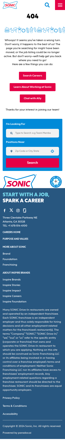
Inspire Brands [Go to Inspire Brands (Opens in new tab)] (12, 279)
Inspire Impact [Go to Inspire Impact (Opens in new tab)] (12, 290)
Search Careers (32, 75)
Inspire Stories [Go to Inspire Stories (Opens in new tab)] (11, 285)
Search (32, 162)
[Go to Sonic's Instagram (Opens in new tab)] (18, 210)
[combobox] (31, 151)
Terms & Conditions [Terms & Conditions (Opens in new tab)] (15, 406)
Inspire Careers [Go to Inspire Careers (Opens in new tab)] (12, 296)
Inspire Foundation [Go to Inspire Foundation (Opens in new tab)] (14, 301)
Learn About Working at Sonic (33, 87)
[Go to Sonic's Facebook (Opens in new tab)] (5, 210)
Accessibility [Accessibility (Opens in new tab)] (10, 414)
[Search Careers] (47, 5)
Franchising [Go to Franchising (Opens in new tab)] (10, 265)
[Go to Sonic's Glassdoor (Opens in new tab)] (25, 210)
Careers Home (11, 232)
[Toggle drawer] (60, 5)
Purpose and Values (15, 239)
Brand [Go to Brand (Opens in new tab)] (6, 254)
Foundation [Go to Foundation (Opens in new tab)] (10, 259)
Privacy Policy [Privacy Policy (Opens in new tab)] (11, 398)
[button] (52, 151)
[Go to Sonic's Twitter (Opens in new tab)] (11, 211)
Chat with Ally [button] (32, 98)
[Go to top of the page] (56, 182)
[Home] (10, 5)
